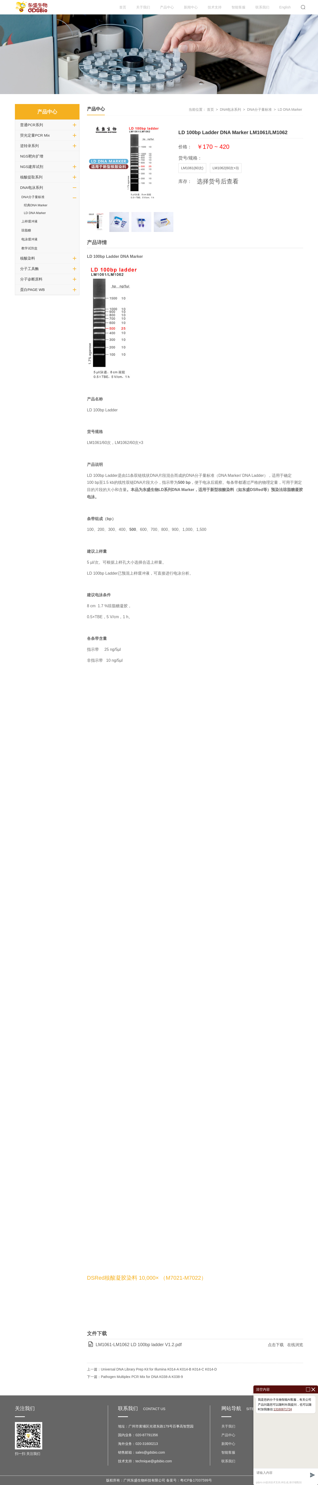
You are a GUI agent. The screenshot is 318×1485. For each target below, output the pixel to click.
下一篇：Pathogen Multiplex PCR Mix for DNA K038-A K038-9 (135, 1377)
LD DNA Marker (35, 213)
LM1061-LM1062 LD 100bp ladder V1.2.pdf (139, 1344)
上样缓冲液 (29, 221)
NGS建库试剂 (31, 167)
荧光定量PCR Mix (35, 135)
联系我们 (262, 7)
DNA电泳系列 (31, 187)
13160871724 (283, 1409)
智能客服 (238, 7)
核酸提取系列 (31, 177)
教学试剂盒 (29, 248)
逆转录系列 (29, 146)
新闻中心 (191, 7)
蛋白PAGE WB (32, 289)
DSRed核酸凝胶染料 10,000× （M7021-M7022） (146, 1278)
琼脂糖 (26, 230)
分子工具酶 (29, 269)
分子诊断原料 (31, 279)
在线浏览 (295, 1345)
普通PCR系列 (31, 125)
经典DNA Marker (35, 205)
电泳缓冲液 (29, 239)
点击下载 (276, 1345)
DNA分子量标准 (32, 197)
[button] (167, 222)
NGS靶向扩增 (31, 156)
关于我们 (143, 7)
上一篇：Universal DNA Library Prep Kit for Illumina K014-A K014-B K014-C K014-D (152, 1369)
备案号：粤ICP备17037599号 (189, 1480)
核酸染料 (27, 258)
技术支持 (215, 7)
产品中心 (167, 7)
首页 (122, 7)
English (285, 7)
